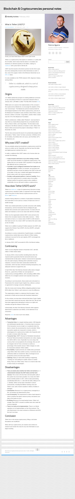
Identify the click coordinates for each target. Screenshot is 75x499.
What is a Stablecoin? (53, 144)
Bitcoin (7, 195)
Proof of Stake (51, 191)
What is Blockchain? (52, 129)
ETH (49, 197)
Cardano (50, 186)
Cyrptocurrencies (52, 214)
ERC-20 (7, 74)
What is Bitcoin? (52, 126)
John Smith (50, 84)
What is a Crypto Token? (53, 149)
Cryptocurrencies (52, 199)
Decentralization (52, 224)
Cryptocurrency (9, 27)
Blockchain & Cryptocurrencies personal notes (32, 9)
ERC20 (50, 204)
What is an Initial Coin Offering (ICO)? (56, 71)
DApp (49, 202)
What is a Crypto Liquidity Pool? (55, 75)
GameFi (50, 207)
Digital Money (51, 176)
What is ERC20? (52, 150)
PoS (49, 189)
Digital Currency (52, 178)
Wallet (49, 201)
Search (49, 59)
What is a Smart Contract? (54, 131)
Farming (50, 215)
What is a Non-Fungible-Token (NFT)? (56, 140)
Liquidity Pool (51, 212)
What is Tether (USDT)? (15, 24)
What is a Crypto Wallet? (53, 145)
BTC (49, 196)
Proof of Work (51, 193)
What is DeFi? (58, 84)
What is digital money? (60, 98)
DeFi (49, 171)
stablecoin (8, 65)
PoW (49, 194)
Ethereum (14, 195)
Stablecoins (51, 222)
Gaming (50, 211)
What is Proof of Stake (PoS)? (55, 137)
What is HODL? (51, 142)
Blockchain (50, 170)
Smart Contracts (52, 179)
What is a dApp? (52, 134)
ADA (49, 188)
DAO (49, 217)
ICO (38, 101)
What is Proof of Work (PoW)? (55, 132)
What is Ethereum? (52, 127)
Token (49, 206)
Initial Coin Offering (52, 219)
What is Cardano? (52, 139)
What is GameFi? (52, 77)
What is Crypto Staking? (60, 87)
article (12, 314)
